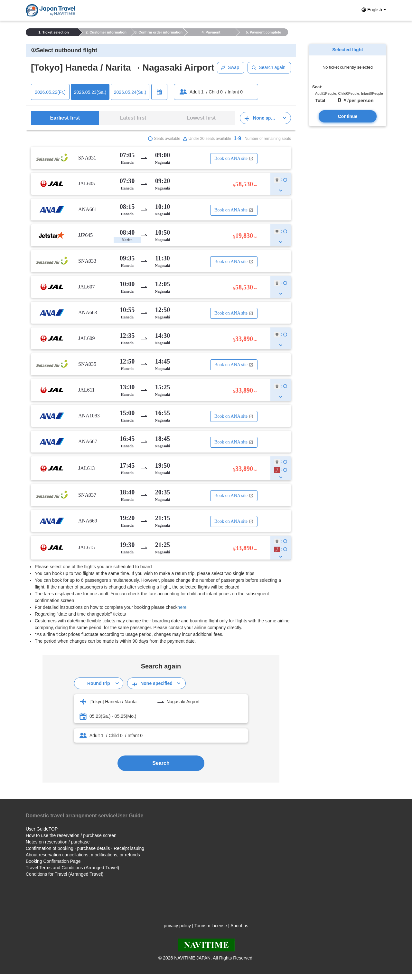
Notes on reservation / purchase (57, 841)
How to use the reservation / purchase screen (71, 835)
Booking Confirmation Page (53, 861)
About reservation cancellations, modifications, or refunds (83, 854)
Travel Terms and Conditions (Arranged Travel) (72, 867)
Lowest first (201, 118)
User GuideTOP (42, 829)
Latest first (133, 118)
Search (160, 763)
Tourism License (210, 925)
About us (239, 925)
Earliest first (65, 118)
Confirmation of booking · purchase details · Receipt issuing (85, 848)
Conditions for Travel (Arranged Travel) (64, 874)
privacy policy (177, 925)
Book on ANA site (233, 158)
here (182, 607)
